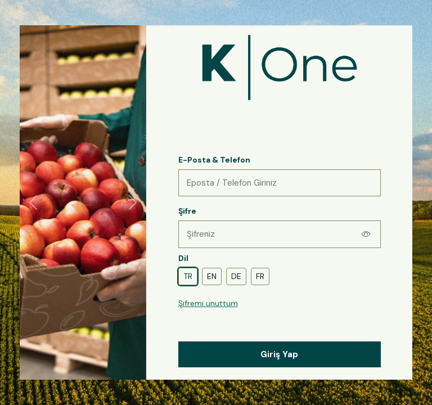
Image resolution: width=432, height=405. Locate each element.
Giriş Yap (279, 354)
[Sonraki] (132, 202)
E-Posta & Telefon (214, 160)
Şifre (187, 211)
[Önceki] (33, 202)
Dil (183, 258)
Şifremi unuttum (208, 303)
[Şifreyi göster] (366, 234)
